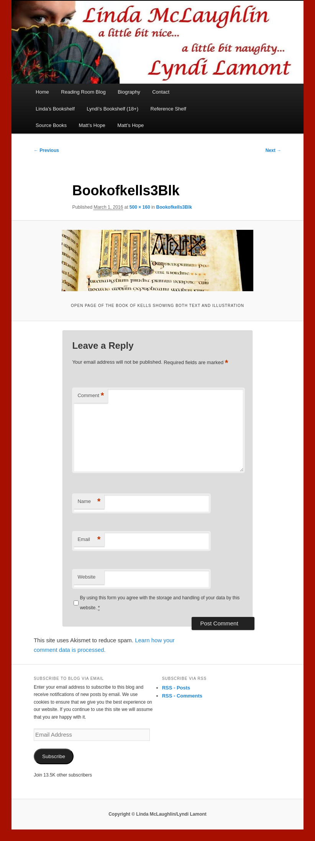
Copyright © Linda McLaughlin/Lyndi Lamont (157, 814)
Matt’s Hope (92, 125)
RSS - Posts (176, 688)
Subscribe (53, 756)
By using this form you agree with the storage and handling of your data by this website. (160, 603)
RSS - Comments (182, 696)
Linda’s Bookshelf (55, 109)
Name (88, 501)
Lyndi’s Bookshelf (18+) (112, 109)
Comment (90, 395)
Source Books (51, 125)
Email (88, 539)
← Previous (46, 150)
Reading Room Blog (83, 92)
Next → (273, 150)
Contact (160, 92)
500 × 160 (140, 207)
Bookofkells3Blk (174, 207)
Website (86, 577)
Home (42, 92)
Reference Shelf (168, 109)
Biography (129, 92)
